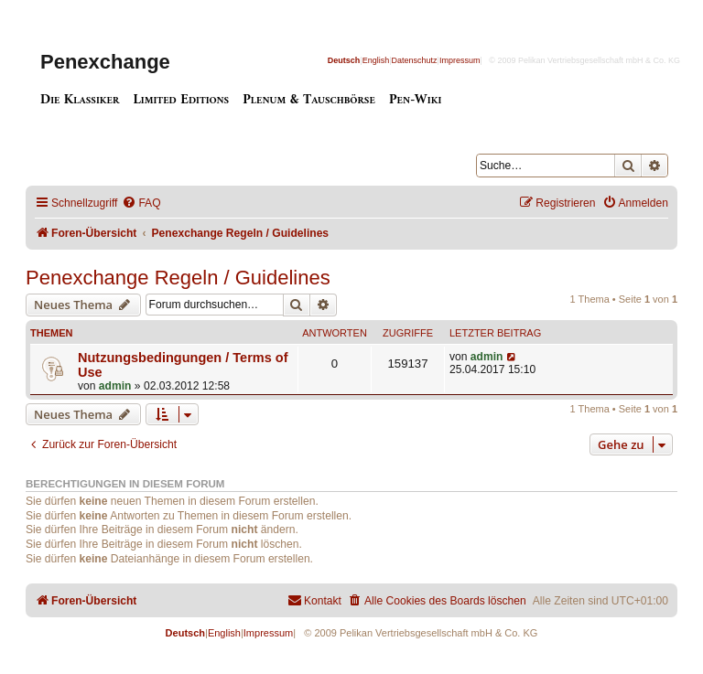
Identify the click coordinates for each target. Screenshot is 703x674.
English (376, 60)
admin (115, 386)
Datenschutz (415, 60)
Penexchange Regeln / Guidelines (178, 277)
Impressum (460, 60)
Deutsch (344, 60)
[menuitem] (141, 203)
